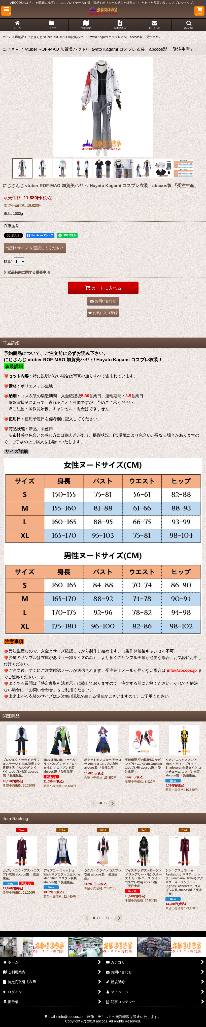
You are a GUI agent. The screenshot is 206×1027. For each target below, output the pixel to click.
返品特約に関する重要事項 (27, 272)
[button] (6, 11)
